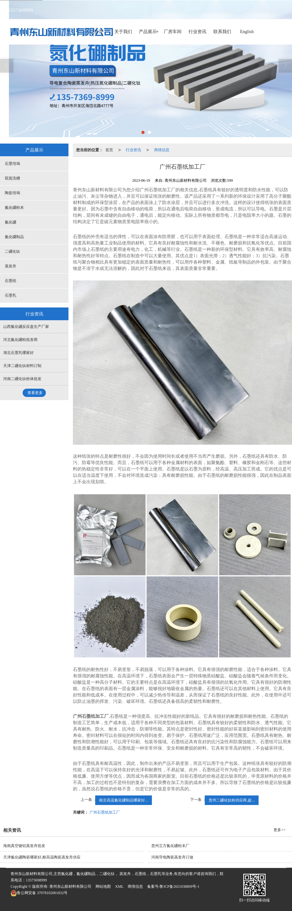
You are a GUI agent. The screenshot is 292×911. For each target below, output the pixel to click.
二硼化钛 (12, 251)
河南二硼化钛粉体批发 (22, 379)
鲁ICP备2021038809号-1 (179, 886)
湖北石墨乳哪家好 (18, 352)
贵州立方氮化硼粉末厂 (170, 846)
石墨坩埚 (12, 163)
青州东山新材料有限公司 (70, 886)
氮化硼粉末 (14, 207)
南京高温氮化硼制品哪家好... (123, 800)
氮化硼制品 (14, 237)
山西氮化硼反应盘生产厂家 (26, 326)
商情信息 (161, 150)
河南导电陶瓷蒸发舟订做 (172, 857)
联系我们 (222, 31)
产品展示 (148, 31)
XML (119, 886)
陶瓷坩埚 (12, 193)
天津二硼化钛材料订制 (22, 366)
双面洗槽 (12, 178)
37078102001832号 (39, 893)
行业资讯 (197, 31)
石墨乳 (10, 295)
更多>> (280, 830)
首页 (109, 150)
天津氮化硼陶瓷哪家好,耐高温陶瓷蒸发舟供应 (42, 857)
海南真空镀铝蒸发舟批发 (24, 846)
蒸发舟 (10, 266)
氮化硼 (10, 222)
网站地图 (103, 886)
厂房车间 (173, 31)
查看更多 (35, 393)
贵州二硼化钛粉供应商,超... (232, 800)
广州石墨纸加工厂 (104, 812)
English (247, 31)
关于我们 (123, 31)
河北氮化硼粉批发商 (20, 339)
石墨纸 (10, 281)
